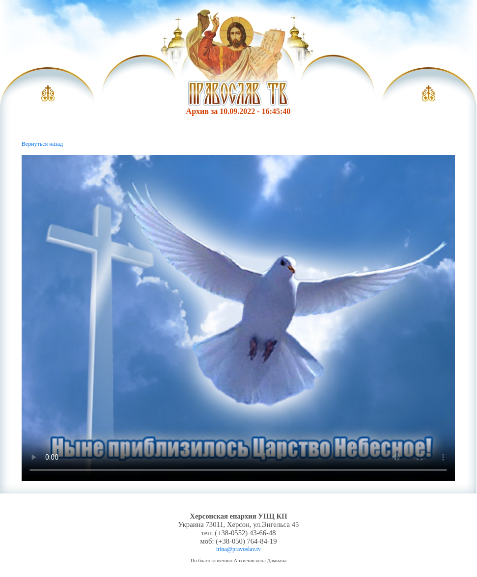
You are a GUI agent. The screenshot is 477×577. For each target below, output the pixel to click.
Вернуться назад (42, 143)
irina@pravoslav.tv (238, 549)
